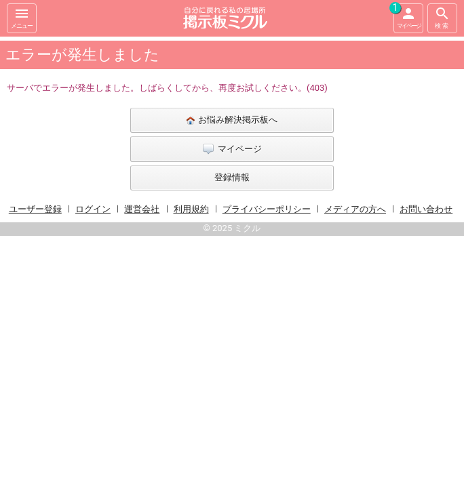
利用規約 (191, 209)
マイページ (407, 16)
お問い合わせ (426, 209)
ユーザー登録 (35, 209)
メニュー (22, 17)
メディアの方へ (355, 209)
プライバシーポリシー (267, 209)
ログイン (93, 209)
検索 (442, 17)
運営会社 (141, 209)
